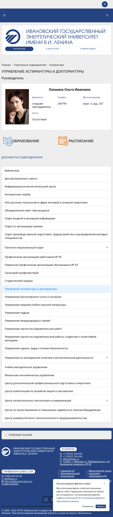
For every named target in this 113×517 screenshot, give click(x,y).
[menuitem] (56, 170)
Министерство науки (100, 470)
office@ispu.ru (71, 459)
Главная (6, 65)
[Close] (104, 483)
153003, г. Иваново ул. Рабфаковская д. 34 (86, 461)
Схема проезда (9, 484)
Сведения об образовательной (70, 472)
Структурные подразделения (30, 65)
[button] (56, 435)
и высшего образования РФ (98, 475)
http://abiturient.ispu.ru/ (18, 481)
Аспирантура (56, 65)
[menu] (56, 294)
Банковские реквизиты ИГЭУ (76, 464)
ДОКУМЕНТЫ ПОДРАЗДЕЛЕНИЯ (22, 157)
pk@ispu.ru (10, 478)
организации (67, 476)
